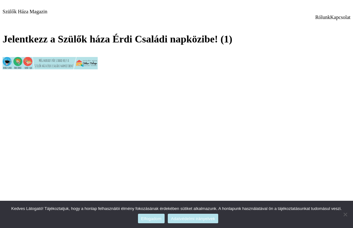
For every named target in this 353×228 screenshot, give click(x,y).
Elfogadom (151, 218)
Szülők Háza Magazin (25, 11)
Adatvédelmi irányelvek (193, 218)
